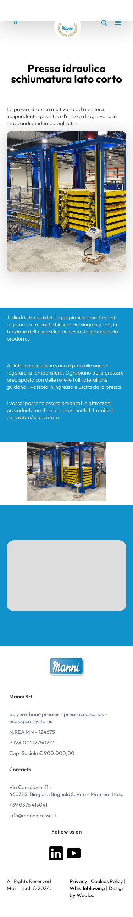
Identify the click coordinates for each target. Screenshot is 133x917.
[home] (67, 26)
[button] (115, 23)
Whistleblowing (87, 888)
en (27, 22)
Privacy (78, 881)
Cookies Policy (107, 881)
